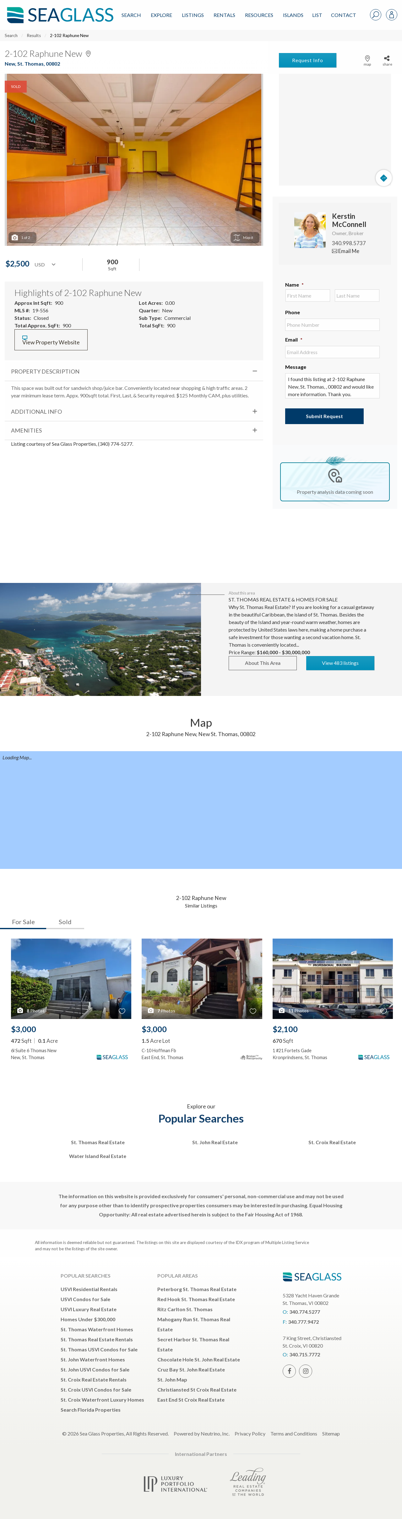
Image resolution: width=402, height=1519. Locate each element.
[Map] (335, 130)
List (317, 15)
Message (295, 367)
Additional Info (36, 411)
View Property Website (51, 340)
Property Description (45, 371)
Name (294, 285)
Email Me (345, 251)
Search (131, 15)
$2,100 (285, 1029)
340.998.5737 (349, 243)
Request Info (307, 60)
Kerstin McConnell (349, 220)
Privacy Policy (250, 1433)
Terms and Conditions (293, 1433)
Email (293, 339)
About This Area (262, 663)
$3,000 (23, 1029)
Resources (259, 15)
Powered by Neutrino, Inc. (202, 1433)
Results (34, 35)
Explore (161, 15)
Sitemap (331, 1433)
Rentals (224, 15)
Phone (292, 312)
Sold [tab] (65, 921)
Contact (343, 15)
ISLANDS (293, 15)
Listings (193, 15)
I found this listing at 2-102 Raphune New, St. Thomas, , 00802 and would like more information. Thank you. (332, 385)
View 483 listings (340, 663)
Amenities (26, 430)
